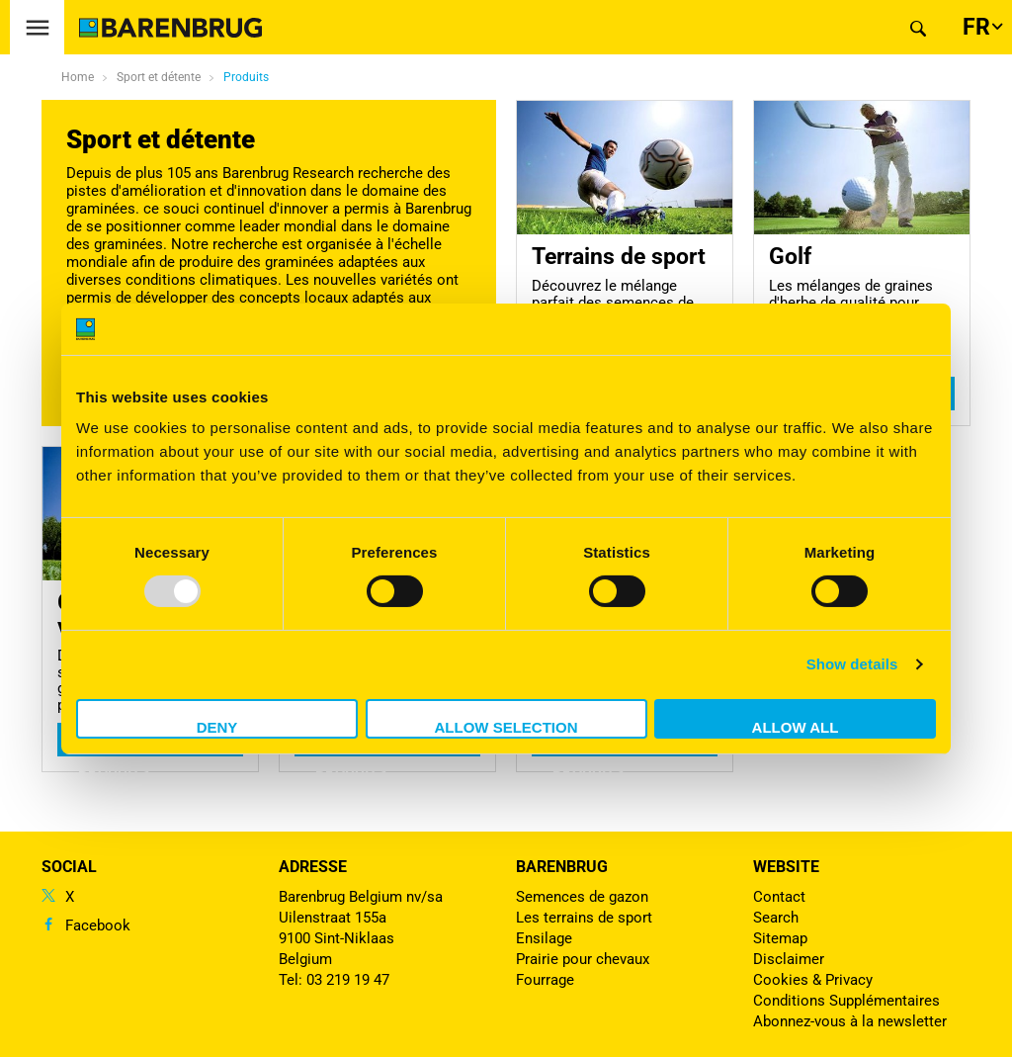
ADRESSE (313, 866)
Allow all (795, 727)
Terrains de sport (619, 256)
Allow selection (506, 727)
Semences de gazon (582, 897)
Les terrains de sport (584, 917)
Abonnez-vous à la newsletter (850, 1021)
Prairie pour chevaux (582, 959)
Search (776, 917)
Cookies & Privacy (813, 980)
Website (786, 866)
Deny (217, 727)
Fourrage (545, 980)
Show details (852, 664)
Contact (779, 897)
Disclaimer (788, 959)
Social (69, 866)
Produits (246, 77)
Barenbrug (562, 866)
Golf (790, 256)
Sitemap (780, 938)
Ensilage (544, 938)
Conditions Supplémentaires (846, 1001)
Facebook (97, 925)
